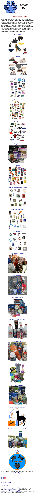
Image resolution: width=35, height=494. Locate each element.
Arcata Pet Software (7, 491)
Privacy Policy (6, 488)
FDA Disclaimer (16, 488)
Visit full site (4, 485)
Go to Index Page (6, 482)
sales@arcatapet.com (10, 489)
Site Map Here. (19, 473)
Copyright (18, 491)
